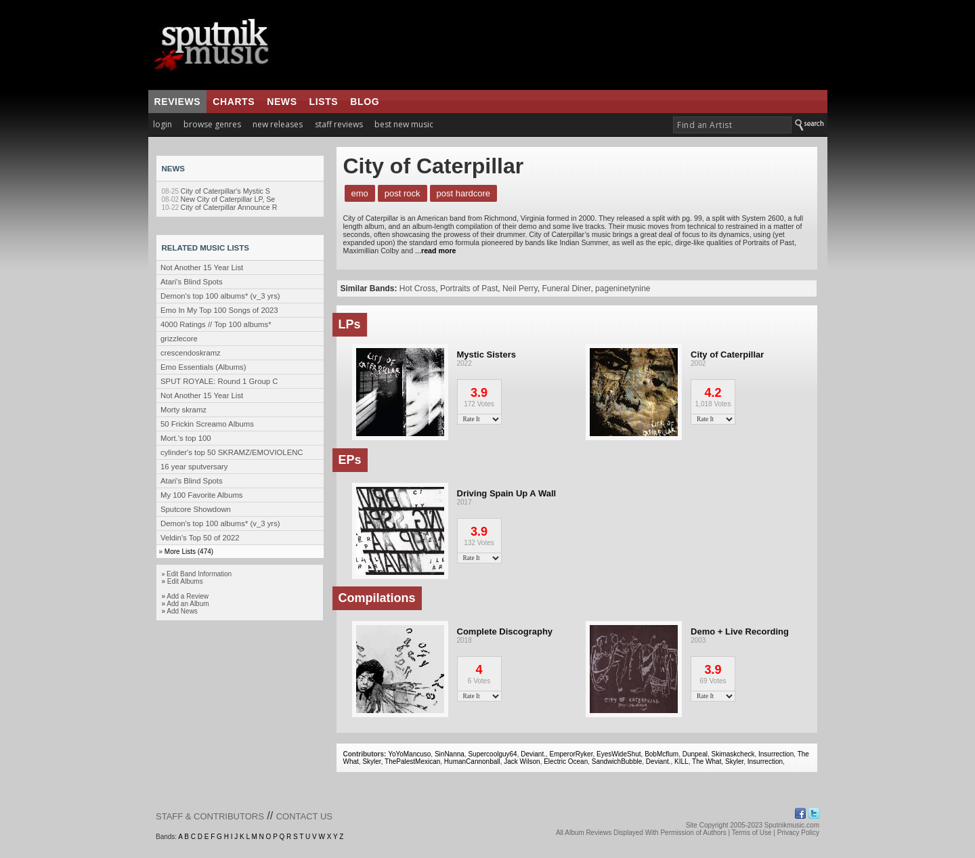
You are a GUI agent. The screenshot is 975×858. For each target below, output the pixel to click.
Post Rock (402, 193)
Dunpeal (695, 754)
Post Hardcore (464, 193)
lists (324, 101)
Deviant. (533, 754)
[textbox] (732, 124)
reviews (177, 101)
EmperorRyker (571, 754)
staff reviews (339, 124)
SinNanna (449, 754)
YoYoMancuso (409, 754)
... (435, 250)
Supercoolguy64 (492, 754)
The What (706, 761)
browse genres (212, 124)
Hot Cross (417, 288)
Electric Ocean (566, 761)
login (162, 124)
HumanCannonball (472, 761)
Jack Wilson (522, 761)
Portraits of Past (469, 288)
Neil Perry (520, 288)
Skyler (371, 761)
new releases (278, 124)
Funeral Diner (566, 288)
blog (364, 101)
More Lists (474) (189, 551)
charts (234, 101)
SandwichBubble (617, 761)
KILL (681, 761)
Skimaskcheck (733, 754)
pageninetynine (622, 288)
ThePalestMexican (412, 761)
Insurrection (776, 754)
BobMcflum (661, 754)
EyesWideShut (619, 754)
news (282, 101)
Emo (359, 193)
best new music (403, 124)
